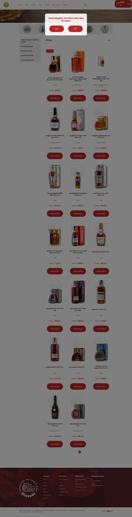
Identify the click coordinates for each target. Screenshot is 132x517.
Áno (56, 29)
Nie (75, 29)
